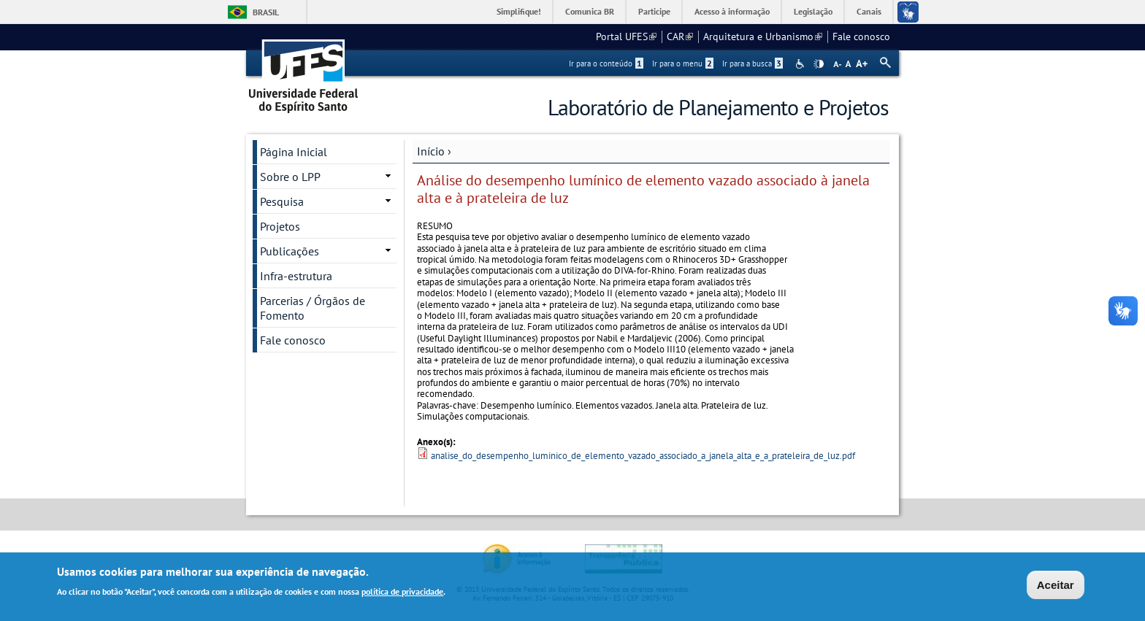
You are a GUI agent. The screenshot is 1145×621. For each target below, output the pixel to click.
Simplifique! (519, 11)
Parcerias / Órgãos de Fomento (312, 308)
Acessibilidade (801, 64)
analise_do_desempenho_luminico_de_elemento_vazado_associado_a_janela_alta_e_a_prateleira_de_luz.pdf (643, 456)
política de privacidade (402, 592)
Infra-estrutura (296, 276)
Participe (654, 11)
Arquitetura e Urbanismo (762, 36)
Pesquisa (282, 201)
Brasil (266, 12)
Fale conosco (861, 36)
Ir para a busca (752, 63)
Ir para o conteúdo (606, 63)
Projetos (280, 226)
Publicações (289, 251)
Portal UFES (626, 36)
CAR (680, 36)
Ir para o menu (682, 63)
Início (431, 151)
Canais (869, 11)
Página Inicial (293, 151)
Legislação (813, 11)
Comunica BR (589, 11)
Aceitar (1055, 586)
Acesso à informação (732, 11)
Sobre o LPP (290, 176)
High (818, 64)
